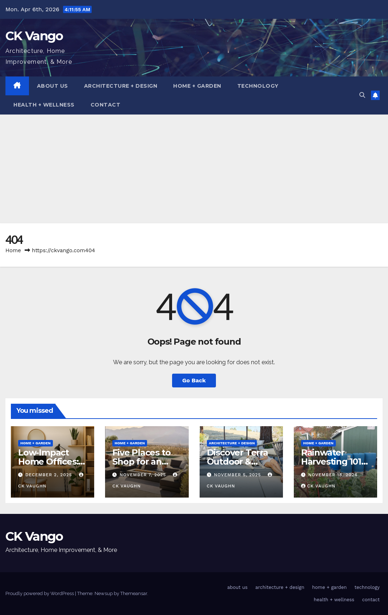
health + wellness (44, 104)
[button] (362, 95)
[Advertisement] (194, 169)
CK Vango (34, 35)
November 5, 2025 (238, 474)
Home (13, 250)
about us (52, 86)
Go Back (194, 380)
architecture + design (121, 86)
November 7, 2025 (144, 474)
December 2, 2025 (49, 474)
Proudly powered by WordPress (40, 593)
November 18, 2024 (333, 474)
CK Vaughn (318, 486)
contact (106, 104)
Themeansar (133, 593)
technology (258, 86)
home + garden (197, 86)
